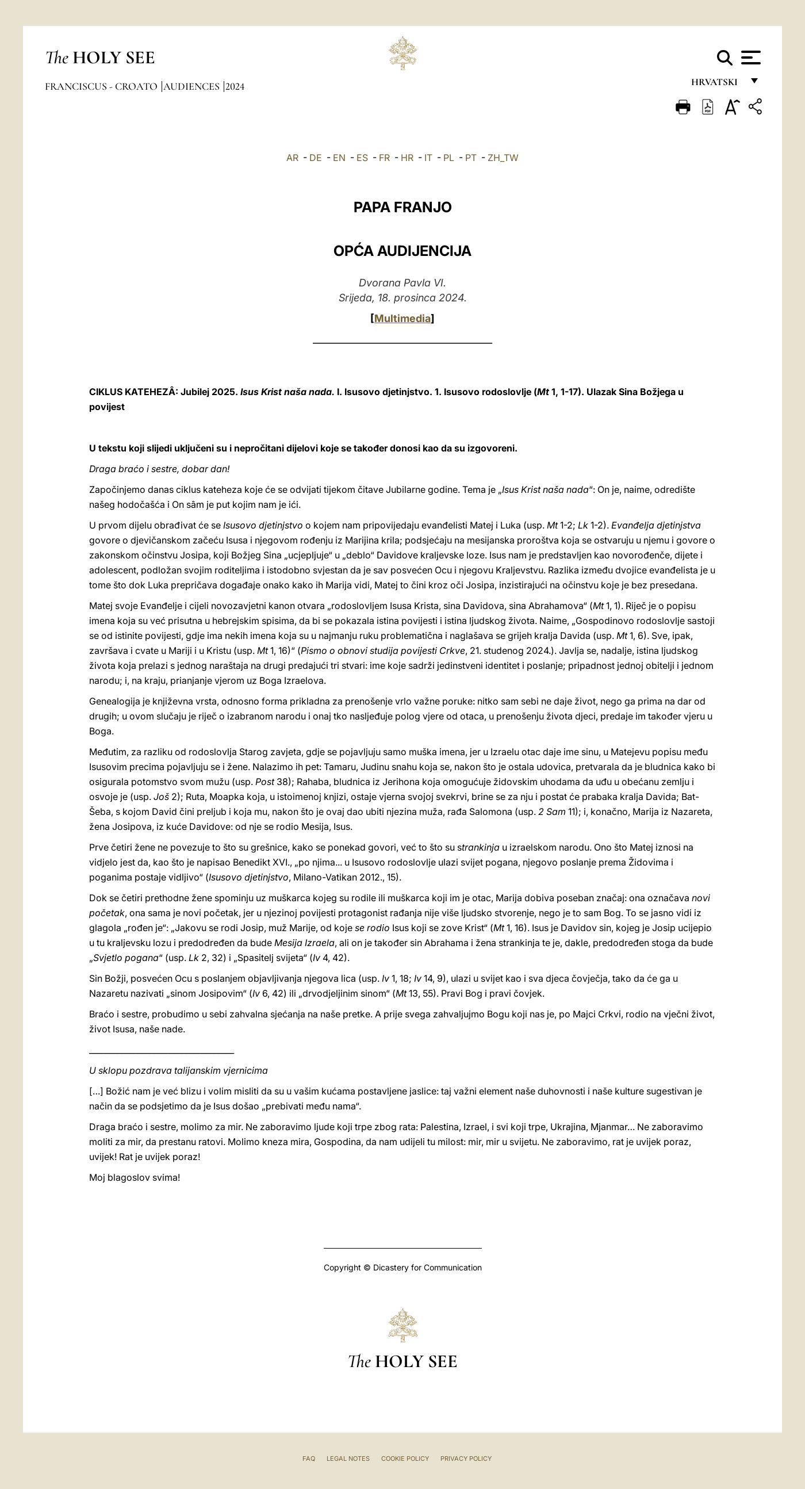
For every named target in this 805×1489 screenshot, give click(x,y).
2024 (234, 86)
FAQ (308, 1458)
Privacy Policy (466, 1458)
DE (315, 157)
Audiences (192, 86)
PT (471, 157)
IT (428, 157)
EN (339, 157)
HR (407, 157)
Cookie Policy (405, 1458)
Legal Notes (348, 1458)
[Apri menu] (749, 57)
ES (362, 157)
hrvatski (716, 85)
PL (448, 157)
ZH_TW (503, 157)
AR (292, 157)
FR (384, 157)
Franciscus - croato (102, 86)
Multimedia (402, 318)
